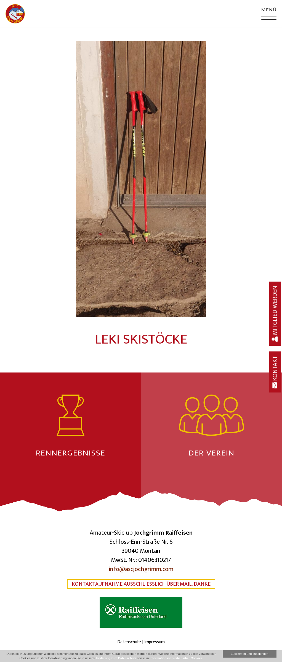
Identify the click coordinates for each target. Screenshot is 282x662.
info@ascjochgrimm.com (141, 569)
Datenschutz (129, 642)
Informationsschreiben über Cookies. (176, 658)
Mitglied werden (275, 314)
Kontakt (275, 371)
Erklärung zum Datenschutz (116, 658)
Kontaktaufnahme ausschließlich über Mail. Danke (141, 584)
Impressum (154, 642)
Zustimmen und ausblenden (249, 653)
